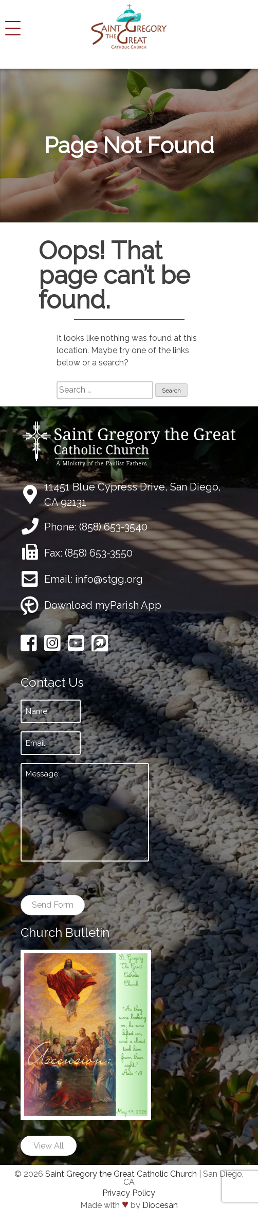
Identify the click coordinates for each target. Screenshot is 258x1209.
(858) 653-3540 (113, 527)
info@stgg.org (109, 579)
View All (48, 1146)
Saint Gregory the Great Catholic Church (121, 1174)
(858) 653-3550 (99, 553)
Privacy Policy (128, 1193)
